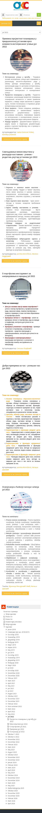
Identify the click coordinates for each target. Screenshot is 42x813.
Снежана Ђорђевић (24, 348)
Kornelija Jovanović (9, 134)
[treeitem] (21, 707)
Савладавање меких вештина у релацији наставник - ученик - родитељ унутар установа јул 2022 (19, 154)
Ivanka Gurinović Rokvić (25, 132)
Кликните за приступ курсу (15, 139)
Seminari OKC (6, 23)
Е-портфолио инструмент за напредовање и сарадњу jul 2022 (18, 275)
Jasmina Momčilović (24, 254)
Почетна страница (10, 611)
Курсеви (9, 627)
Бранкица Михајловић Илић (19, 586)
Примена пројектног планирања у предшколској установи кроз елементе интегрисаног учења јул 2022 (19, 42)
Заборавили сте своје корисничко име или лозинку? (21, 18)
